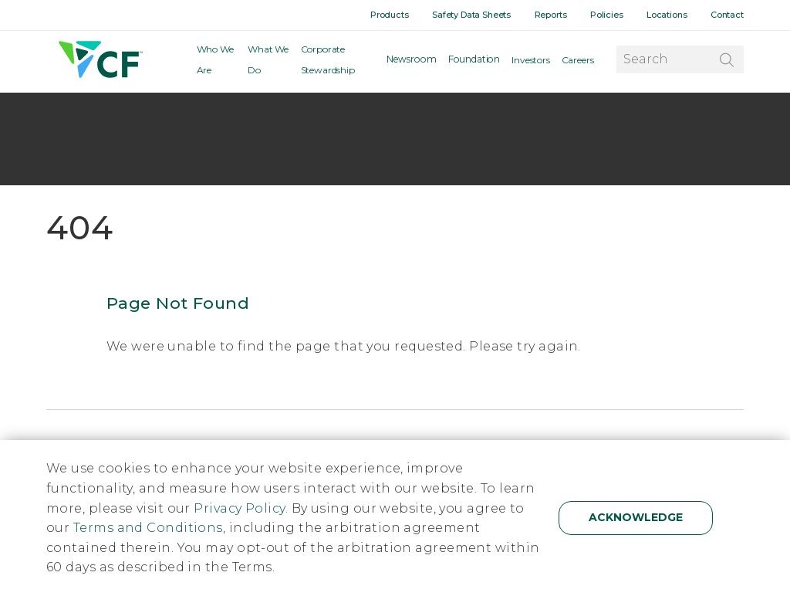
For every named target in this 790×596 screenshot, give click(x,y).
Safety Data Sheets (473, 14)
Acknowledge (636, 517)
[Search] (726, 61)
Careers (578, 62)
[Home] (98, 62)
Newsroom (415, 62)
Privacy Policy (239, 508)
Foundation (475, 62)
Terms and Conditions (148, 527)
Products (391, 14)
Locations (667, 14)
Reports (551, 14)
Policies (607, 14)
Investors (530, 62)
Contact (727, 14)
